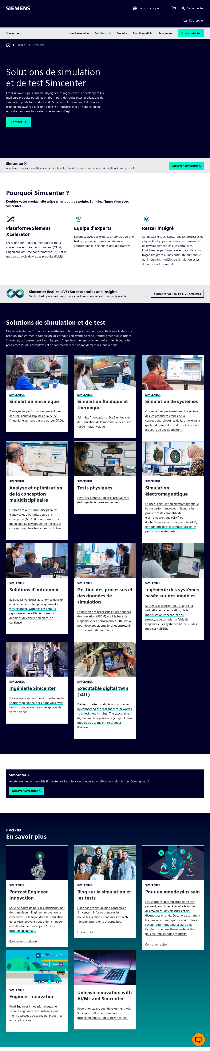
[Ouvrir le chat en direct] (198, 1039)
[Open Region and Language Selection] (146, 8)
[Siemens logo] (18, 8)
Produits (122, 33)
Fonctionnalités (142, 33)
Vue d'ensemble (79, 33)
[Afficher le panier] (174, 8)
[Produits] (21, 45)
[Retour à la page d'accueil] (8, 45)
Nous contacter (191, 33)
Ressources (165, 33)
